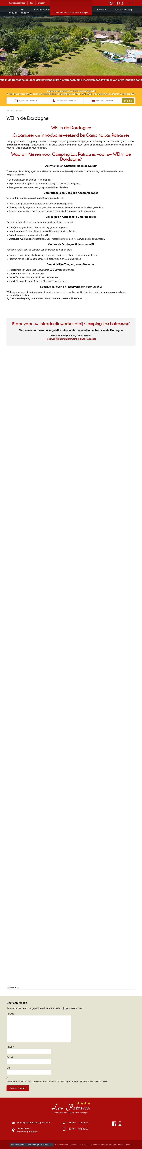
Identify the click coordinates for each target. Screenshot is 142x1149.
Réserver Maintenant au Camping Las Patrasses (71, 339)
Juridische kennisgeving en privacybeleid (108, 1145)
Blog (31, 3)
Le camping (13, 11)
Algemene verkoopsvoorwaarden (69, 1145)
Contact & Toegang (122, 9)
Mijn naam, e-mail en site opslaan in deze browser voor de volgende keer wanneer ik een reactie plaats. (58, 1081)
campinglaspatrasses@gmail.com (33, 1122)
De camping (25, 11)
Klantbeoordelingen (17, 3)
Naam (10, 1047)
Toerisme (101, 9)
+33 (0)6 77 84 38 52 (77, 1122)
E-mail (10, 1057)
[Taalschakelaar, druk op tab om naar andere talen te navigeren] (131, 3)
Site (8, 1068)
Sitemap (129, 1145)
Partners (87, 1145)
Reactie (11, 1014)
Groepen (41, 3)
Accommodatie (41, 9)
